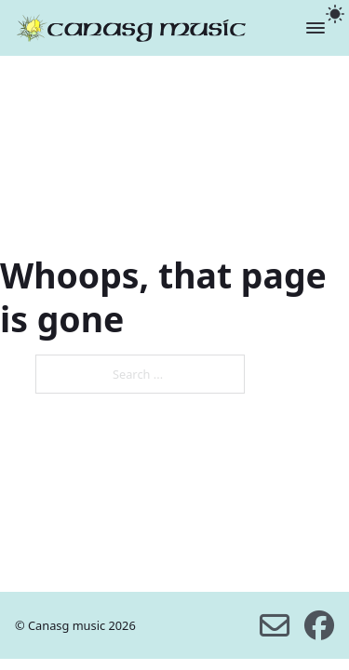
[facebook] (319, 625)
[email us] (274, 625)
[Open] (315, 28)
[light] (335, 14)
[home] (131, 28)
